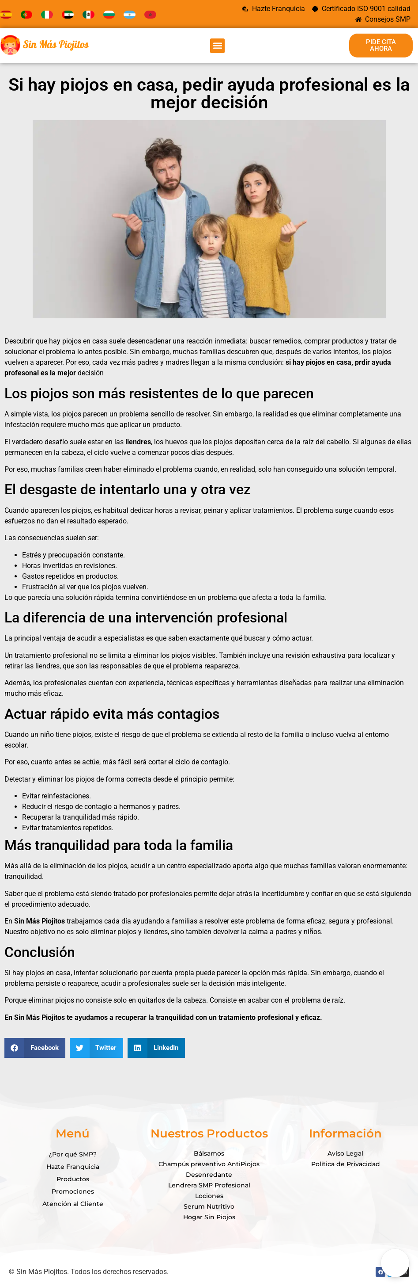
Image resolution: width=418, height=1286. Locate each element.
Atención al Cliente (72, 1204)
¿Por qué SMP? (73, 1154)
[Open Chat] (395, 1263)
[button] (217, 45)
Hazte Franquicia (72, 1167)
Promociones (73, 1191)
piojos (316, 362)
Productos (72, 1179)
